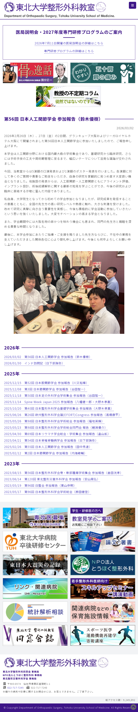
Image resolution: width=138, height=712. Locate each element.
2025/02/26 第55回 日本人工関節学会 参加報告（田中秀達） (48, 447)
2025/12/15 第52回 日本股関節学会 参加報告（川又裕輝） (46, 383)
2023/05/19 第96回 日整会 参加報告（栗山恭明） (40, 485)
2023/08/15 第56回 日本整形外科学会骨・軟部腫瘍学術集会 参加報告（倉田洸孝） (63, 472)
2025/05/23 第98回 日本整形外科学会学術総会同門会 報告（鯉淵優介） (56, 427)
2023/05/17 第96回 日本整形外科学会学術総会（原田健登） (47, 492)
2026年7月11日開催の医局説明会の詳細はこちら (69, 43)
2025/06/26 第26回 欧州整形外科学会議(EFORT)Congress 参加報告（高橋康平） (63, 415)
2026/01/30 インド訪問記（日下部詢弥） (34, 363)
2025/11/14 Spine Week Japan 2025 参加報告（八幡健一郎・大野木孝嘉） (59, 402)
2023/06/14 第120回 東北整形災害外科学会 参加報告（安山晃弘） (52, 479)
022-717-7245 (13, 687)
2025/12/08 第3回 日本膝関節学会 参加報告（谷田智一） (45, 389)
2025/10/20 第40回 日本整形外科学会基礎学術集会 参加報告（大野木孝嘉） (59, 408)
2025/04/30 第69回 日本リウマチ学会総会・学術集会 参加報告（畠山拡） (57, 434)
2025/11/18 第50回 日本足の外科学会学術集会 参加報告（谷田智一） (54, 395)
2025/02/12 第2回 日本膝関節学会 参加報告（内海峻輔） (45, 453)
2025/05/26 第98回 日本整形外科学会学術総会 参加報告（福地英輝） (54, 421)
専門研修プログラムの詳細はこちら (69, 51)
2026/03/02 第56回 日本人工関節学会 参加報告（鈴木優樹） (48, 357)
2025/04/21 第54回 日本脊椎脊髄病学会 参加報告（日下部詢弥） (51, 440)
